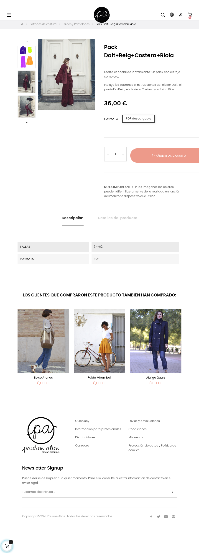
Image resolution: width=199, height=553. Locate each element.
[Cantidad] (115, 154)
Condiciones (137, 429)
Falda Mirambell (99, 377)
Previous (27, 41)
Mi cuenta (135, 437)
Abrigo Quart (155, 377)
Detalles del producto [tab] (117, 218)
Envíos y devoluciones (144, 421)
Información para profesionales (98, 429)
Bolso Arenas (43, 377)
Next (27, 122)
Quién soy (82, 421)
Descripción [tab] (73, 218)
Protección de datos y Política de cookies (152, 448)
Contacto (82, 445)
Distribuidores (85, 437)
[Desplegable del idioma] (171, 15)
